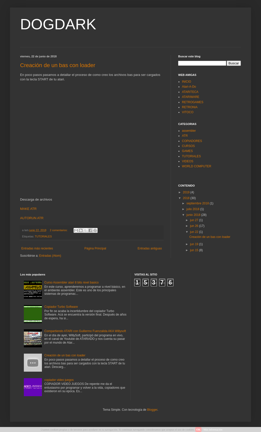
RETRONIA (190, 107)
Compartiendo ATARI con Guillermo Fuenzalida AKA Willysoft (85, 331)
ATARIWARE (190, 97)
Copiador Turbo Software (61, 307)
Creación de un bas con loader (57, 65)
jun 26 (194, 226)
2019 (186, 192)
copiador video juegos (59, 380)
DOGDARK (58, 24)
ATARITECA (190, 92)
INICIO (186, 81)
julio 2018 (193, 209)
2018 (186, 198)
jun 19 (194, 244)
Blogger (152, 409)
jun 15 (194, 250)
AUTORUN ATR (31, 218)
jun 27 (194, 220)
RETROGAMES (192, 102)
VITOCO (187, 112)
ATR (185, 135)
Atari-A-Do (189, 86)
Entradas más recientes (37, 248)
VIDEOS (187, 161)
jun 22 (194, 232)
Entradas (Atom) (50, 255)
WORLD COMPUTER (196, 166)
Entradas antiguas (150, 248)
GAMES (187, 151)
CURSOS (188, 146)
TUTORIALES (43, 236)
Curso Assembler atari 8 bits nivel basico (71, 282)
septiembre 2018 (198, 203)
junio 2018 (193, 215)
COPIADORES (192, 141)
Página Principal (95, 248)
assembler (189, 130)
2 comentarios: (59, 230)
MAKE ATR (28, 209)
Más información (213, 429)
